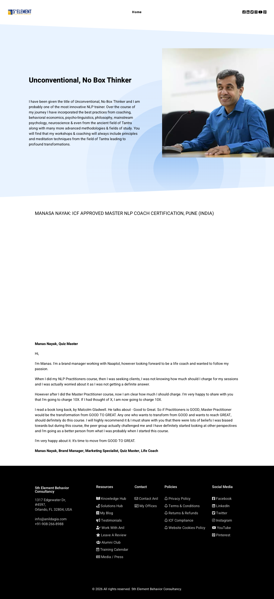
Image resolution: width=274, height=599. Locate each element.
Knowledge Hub (113, 498)
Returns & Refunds (183, 513)
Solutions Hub (112, 506)
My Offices (148, 506)
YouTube (224, 527)
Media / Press (112, 557)
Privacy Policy (180, 498)
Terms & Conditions (184, 506)
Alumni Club (111, 542)
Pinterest (223, 535)
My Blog (106, 513)
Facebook (224, 498)
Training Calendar (114, 549)
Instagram (224, 520)
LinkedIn (223, 506)
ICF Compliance (181, 520)
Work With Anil (112, 527)
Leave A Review (113, 535)
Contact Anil (148, 498)
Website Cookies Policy (187, 527)
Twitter (221, 513)
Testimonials (111, 520)
